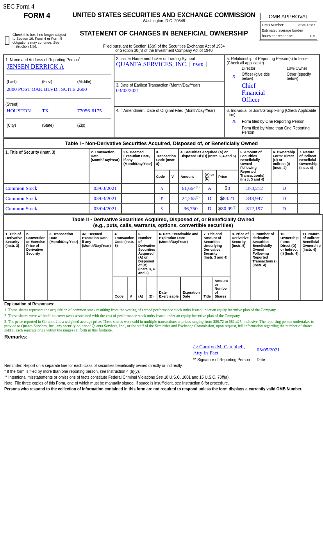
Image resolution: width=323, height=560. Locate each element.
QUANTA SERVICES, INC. (151, 64)
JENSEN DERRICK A (35, 66)
